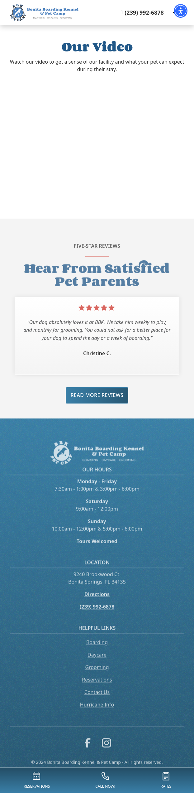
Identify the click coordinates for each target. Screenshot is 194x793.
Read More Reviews (97, 395)
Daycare (97, 660)
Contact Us (97, 697)
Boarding (97, 647)
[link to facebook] (87, 749)
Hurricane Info (97, 710)
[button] (180, 11)
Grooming (97, 672)
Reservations (97, 685)
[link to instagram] (106, 749)
